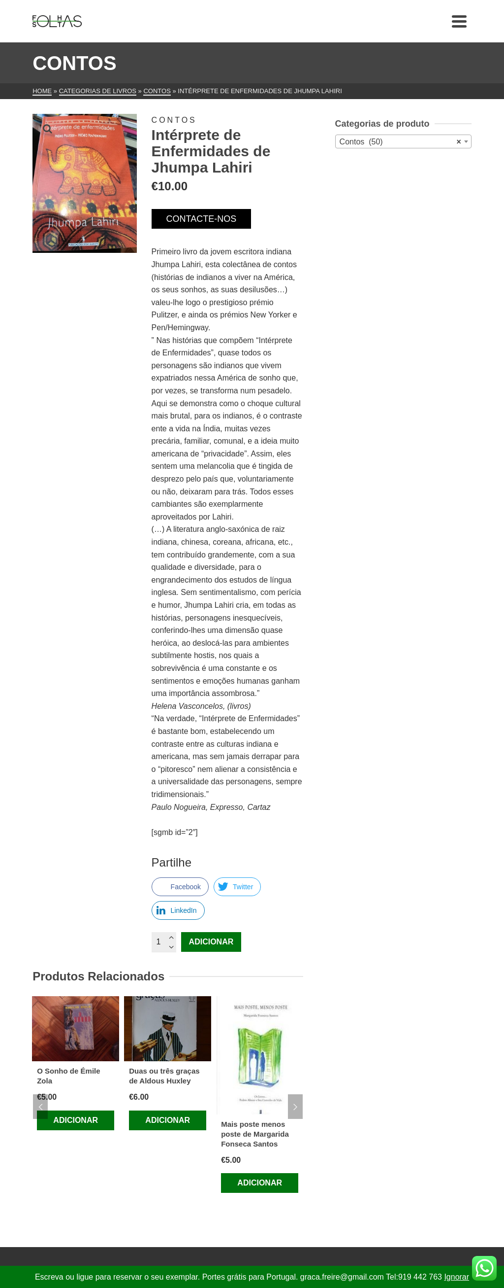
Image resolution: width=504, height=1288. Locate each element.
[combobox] (403, 141)
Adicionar (211, 942)
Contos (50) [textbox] (400, 142)
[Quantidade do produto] (164, 942)
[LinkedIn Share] (178, 910)
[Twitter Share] (237, 886)
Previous (40, 1106)
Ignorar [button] (456, 1277)
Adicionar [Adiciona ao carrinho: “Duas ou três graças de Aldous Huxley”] (167, 1120)
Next (295, 1106)
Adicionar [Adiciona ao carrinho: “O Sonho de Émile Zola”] (75, 1120)
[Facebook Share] (180, 886)
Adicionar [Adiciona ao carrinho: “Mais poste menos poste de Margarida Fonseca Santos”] (259, 1183)
